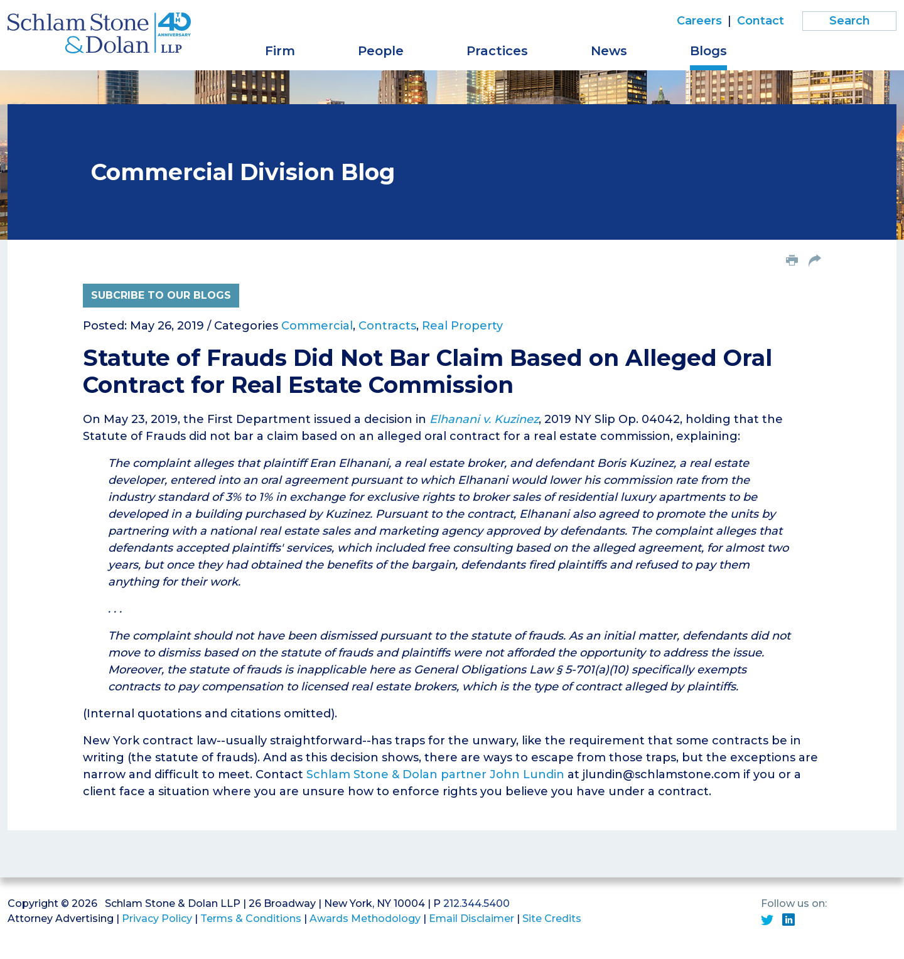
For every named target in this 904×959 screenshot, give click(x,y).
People (381, 50)
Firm (280, 50)
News (609, 50)
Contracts (387, 326)
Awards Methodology (365, 918)
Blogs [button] (708, 50)
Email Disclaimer (471, 918)
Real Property (462, 326)
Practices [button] (497, 50)
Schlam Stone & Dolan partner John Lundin (435, 774)
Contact (760, 21)
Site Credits (551, 918)
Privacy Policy (157, 918)
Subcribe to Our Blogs (161, 295)
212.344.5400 (476, 903)
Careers (699, 21)
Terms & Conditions (250, 918)
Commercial (317, 326)
